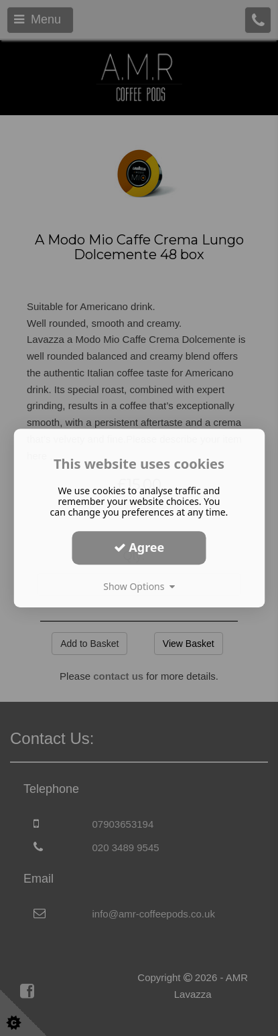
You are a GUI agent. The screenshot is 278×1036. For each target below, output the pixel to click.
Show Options (139, 586)
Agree (139, 547)
